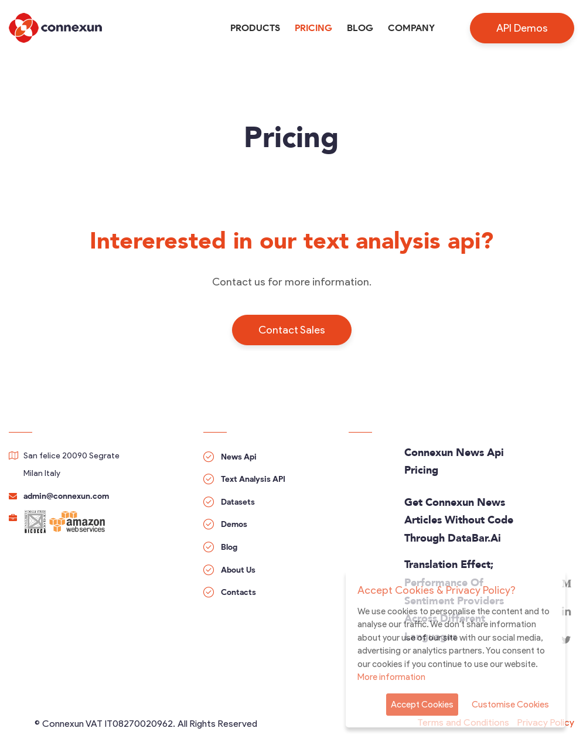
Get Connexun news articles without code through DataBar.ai (458, 521)
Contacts (238, 592)
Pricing (313, 27)
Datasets (238, 502)
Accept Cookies (422, 704)
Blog (360, 27)
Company (411, 27)
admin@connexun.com (66, 496)
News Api (239, 457)
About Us (238, 570)
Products (255, 27)
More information (391, 677)
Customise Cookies (510, 704)
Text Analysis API (253, 479)
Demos (234, 524)
